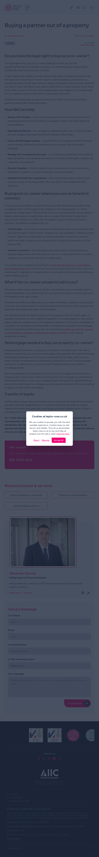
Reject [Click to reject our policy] (36, 440)
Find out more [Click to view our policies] (62, 434)
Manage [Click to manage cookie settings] (45, 440)
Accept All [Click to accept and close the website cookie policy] (58, 440)
